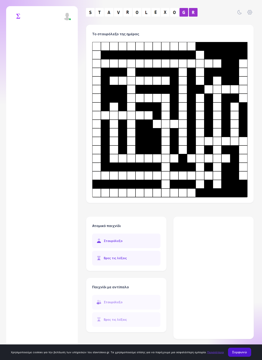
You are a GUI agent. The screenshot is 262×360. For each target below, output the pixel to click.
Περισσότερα (215, 352)
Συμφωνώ (239, 352)
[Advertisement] (214, 247)
